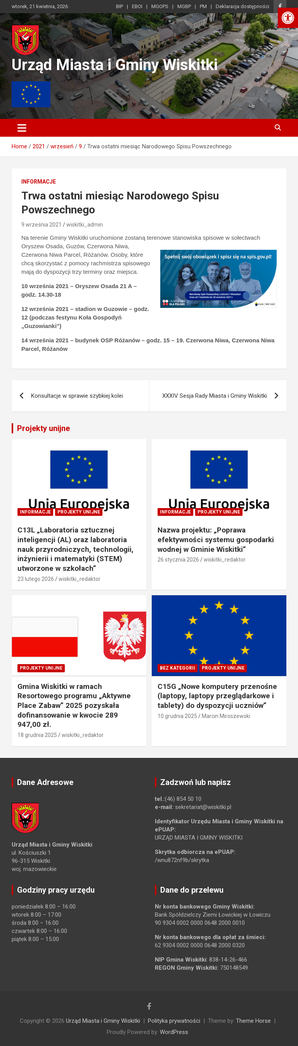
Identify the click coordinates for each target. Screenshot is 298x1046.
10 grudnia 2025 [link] (177, 716)
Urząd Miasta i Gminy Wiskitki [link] (115, 65)
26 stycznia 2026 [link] (178, 559)
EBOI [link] (137, 6)
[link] (288, 18)
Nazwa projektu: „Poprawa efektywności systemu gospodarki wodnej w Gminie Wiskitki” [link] (216, 539)
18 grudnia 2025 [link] (37, 735)
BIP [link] (119, 6)
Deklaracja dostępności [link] (242, 6)
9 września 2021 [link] (41, 225)
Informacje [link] (38, 182)
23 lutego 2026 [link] (35, 579)
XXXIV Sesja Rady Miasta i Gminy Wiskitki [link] (214, 395)
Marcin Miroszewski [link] (226, 716)
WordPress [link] (174, 1032)
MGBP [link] (184, 6)
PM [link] (203, 6)
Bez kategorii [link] (177, 668)
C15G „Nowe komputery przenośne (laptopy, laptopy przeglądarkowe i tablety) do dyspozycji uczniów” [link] (217, 696)
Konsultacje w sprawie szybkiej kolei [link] (77, 395)
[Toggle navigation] (22, 128)
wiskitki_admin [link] (84, 225)
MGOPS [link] (159, 6)
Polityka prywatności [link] (174, 1020)
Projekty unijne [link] (43, 428)
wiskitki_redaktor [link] (79, 579)
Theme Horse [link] (253, 1020)
